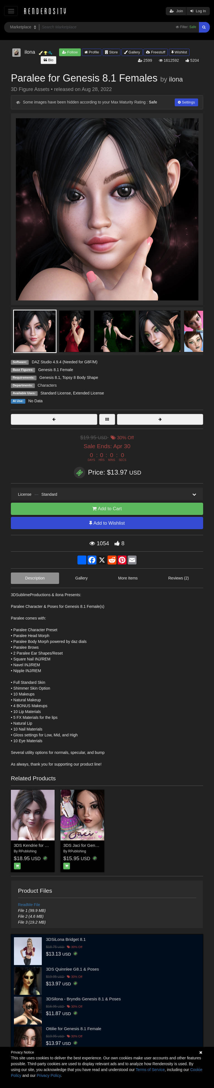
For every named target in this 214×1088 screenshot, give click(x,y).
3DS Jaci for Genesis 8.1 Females (95, 845)
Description (35, 578)
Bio (48, 60)
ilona (176, 79)
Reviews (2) (178, 578)
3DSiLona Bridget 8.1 (66, 939)
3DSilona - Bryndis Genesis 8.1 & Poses (83, 998)
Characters (47, 385)
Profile (91, 52)
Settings (186, 102)
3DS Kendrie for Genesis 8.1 (40, 845)
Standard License (55, 393)
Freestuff (155, 52)
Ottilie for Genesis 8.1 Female (73, 1028)
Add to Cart (107, 508)
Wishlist (179, 52)
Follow (70, 52)
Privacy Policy (49, 1075)
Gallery (132, 52)
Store (111, 52)
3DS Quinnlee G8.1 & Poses (72, 969)
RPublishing (28, 851)
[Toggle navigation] (11, 11)
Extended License (88, 393)
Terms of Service (150, 1069)
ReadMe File (29, 904)
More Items (128, 578)
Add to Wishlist (107, 523)
